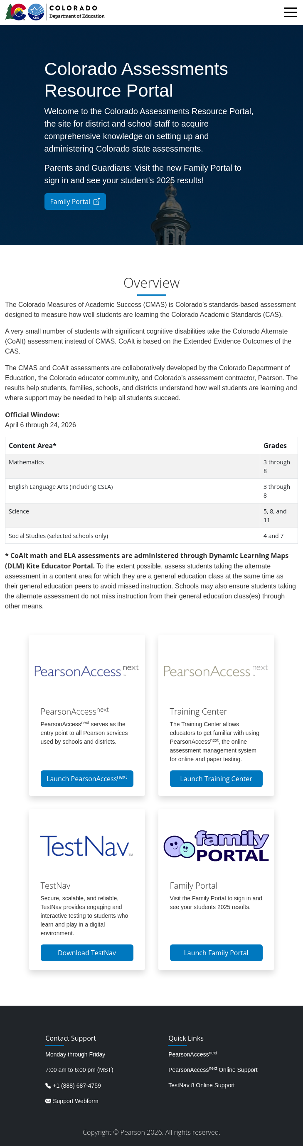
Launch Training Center (216, 778)
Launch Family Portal (216, 952)
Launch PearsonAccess (87, 778)
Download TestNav (87, 952)
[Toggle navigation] (292, 13)
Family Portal (75, 201)
